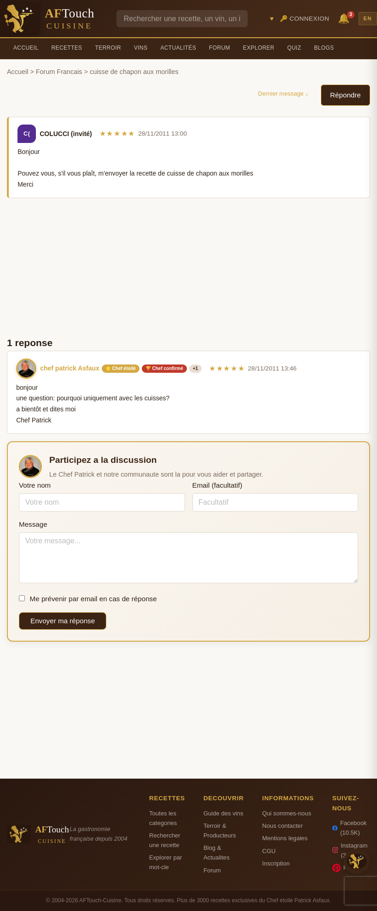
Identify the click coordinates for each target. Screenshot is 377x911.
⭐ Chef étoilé (120, 368)
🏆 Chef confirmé (164, 368)
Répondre (345, 95)
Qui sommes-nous (286, 813)
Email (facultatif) (217, 485)
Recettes (67, 48)
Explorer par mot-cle (165, 862)
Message (33, 524)
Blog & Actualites (216, 852)
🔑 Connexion (305, 18)
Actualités (178, 48)
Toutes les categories (163, 818)
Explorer (258, 48)
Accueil (26, 48)
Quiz (294, 48)
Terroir (108, 48)
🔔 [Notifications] (345, 17)
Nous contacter (282, 825)
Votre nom (35, 485)
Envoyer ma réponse (62, 621)
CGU (269, 851)
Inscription (276, 863)
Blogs (324, 48)
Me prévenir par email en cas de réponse (88, 599)
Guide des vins (223, 813)
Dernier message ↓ (283, 93)
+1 (195, 368)
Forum (219, 48)
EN (368, 18)
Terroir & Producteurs (219, 830)
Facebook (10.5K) (349, 828)
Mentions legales (284, 838)
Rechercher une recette (164, 840)
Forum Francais (59, 71)
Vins (140, 48)
